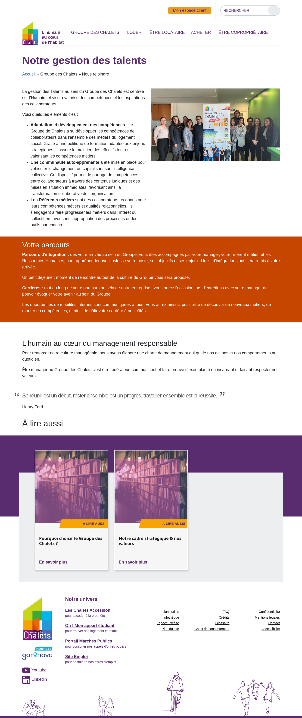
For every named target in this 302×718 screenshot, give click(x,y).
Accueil (29, 74)
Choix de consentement (211, 629)
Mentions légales (267, 617)
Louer (134, 32)
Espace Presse (168, 623)
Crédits (224, 617)
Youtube (34, 670)
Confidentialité (269, 612)
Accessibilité (271, 629)
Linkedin (34, 679)
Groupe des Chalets (95, 32)
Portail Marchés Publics (88, 641)
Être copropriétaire (243, 32)
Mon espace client (189, 10)
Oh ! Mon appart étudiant (90, 625)
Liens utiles (170, 612)
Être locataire (167, 32)
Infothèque (171, 617)
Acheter (201, 32)
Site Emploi (76, 656)
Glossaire (222, 623)
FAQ (226, 612)
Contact (274, 623)
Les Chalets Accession (87, 610)
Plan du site (170, 629)
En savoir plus (53, 562)
